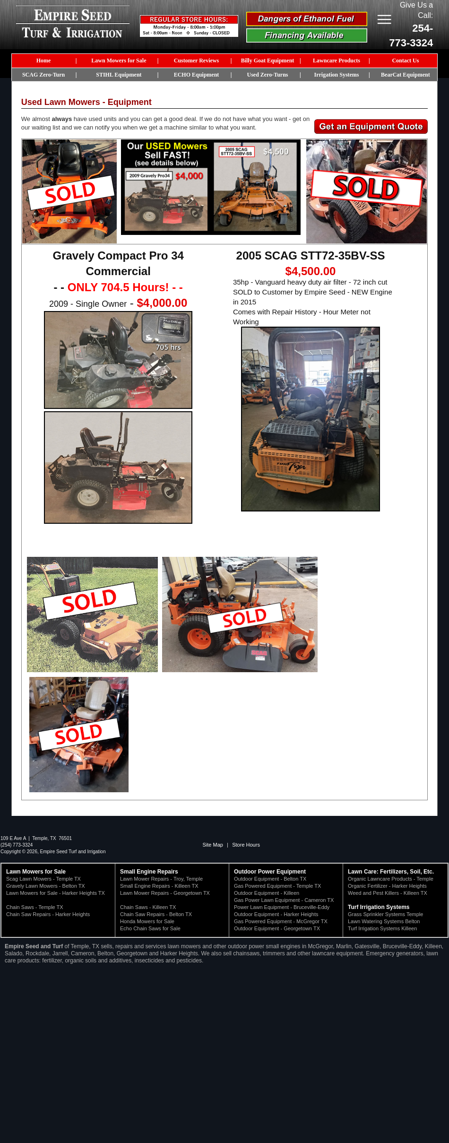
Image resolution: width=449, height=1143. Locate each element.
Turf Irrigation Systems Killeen (382, 928)
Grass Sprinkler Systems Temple (385, 914)
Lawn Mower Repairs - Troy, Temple (161, 879)
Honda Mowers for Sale (147, 921)
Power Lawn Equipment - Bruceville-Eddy (281, 907)
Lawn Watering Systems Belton (384, 921)
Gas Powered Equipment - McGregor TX (281, 921)
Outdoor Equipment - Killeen (266, 893)
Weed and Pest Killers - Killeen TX (387, 893)
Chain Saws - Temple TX (34, 907)
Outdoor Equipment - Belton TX (270, 879)
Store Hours (246, 845)
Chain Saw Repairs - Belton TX (156, 914)
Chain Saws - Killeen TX (148, 907)
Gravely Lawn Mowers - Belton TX (45, 886)
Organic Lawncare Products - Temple (390, 879)
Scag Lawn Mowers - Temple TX (43, 879)
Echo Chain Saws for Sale (150, 928)
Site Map (213, 845)
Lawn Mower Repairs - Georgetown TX (165, 893)
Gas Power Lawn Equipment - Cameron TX (284, 900)
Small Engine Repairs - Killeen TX (159, 886)
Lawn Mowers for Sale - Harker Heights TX (55, 893)
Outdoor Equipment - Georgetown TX (277, 928)
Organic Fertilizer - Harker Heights (387, 886)
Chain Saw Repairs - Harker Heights (48, 914)
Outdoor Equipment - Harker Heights (276, 914)
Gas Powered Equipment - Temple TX (277, 886)
